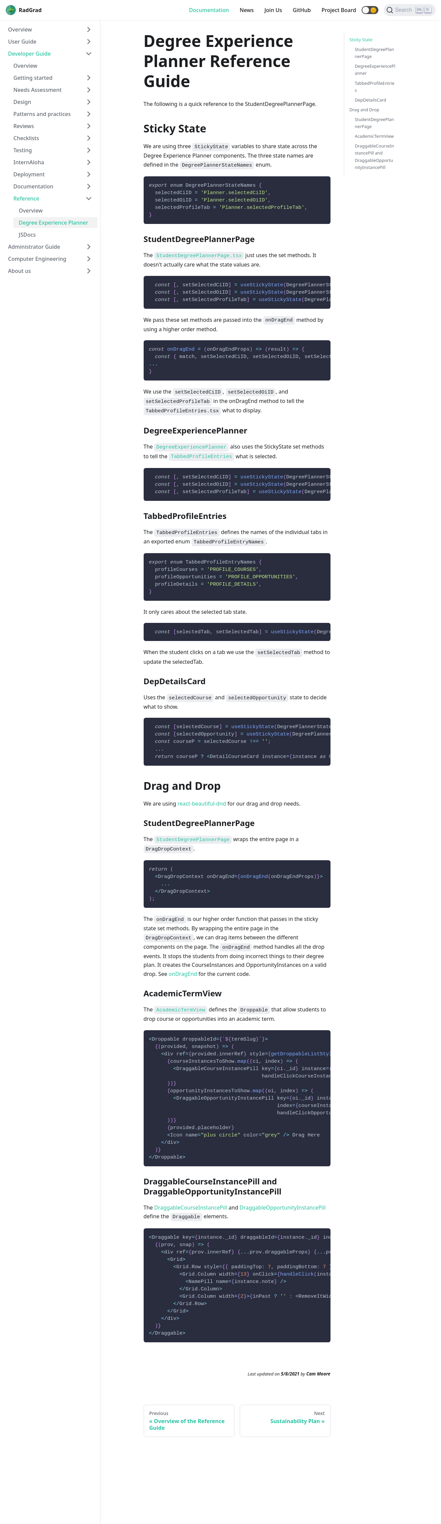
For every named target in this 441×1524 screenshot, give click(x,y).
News (247, 10)
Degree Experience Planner (53, 222)
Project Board (338, 10)
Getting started (33, 77)
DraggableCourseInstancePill (190, 1207)
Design (22, 102)
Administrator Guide (34, 246)
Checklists (26, 138)
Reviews (23, 126)
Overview (20, 29)
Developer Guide (29, 53)
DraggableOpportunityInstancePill (282, 1207)
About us (19, 271)
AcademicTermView (374, 136)
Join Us (273, 10)
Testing (22, 150)
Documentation (209, 10)
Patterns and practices (42, 114)
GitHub (302, 10)
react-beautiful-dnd (201, 803)
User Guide (22, 41)
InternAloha (28, 162)
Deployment (29, 174)
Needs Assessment (37, 90)
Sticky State (361, 40)
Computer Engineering (37, 258)
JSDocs (27, 234)
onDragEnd (183, 974)
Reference (26, 198)
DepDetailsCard (370, 100)
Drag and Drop (364, 110)
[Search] (410, 10)
